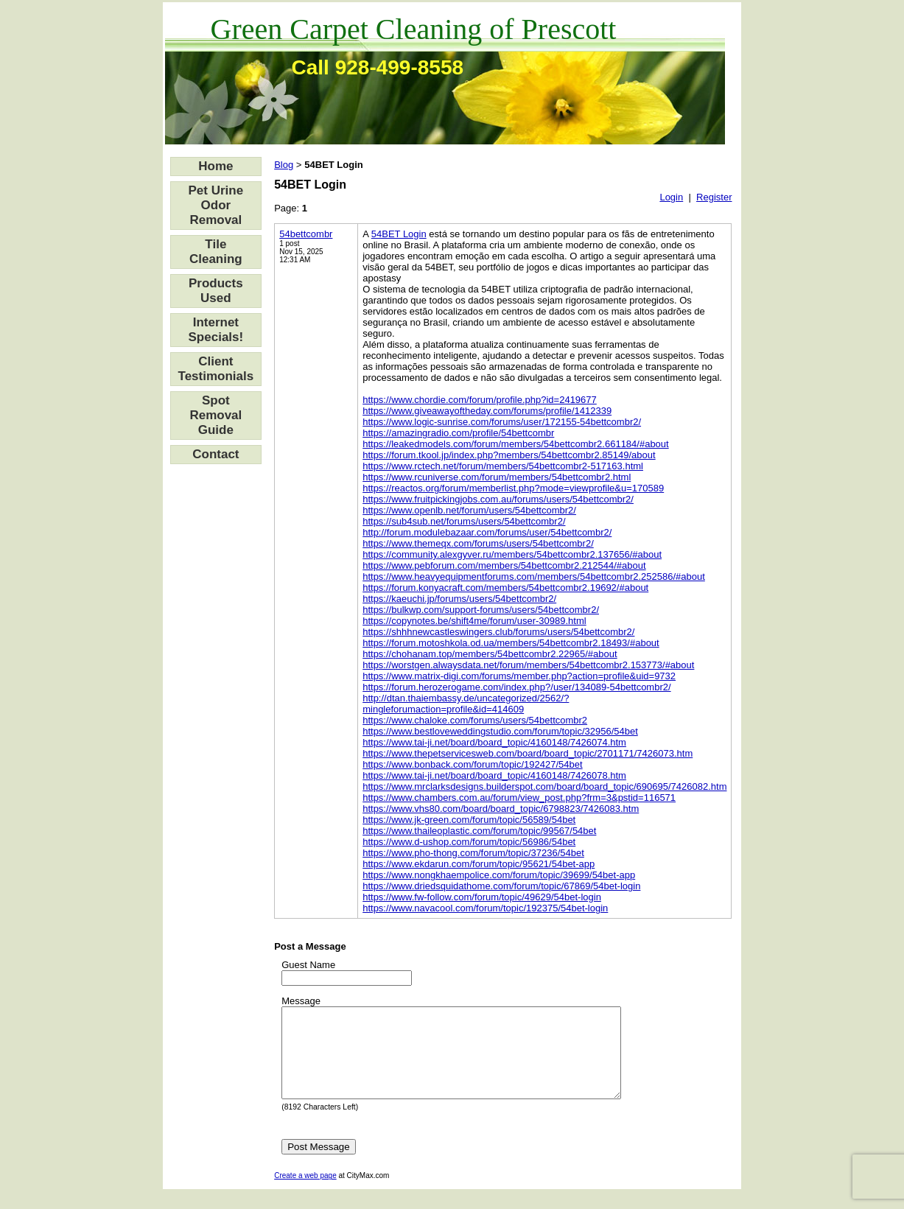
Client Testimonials (216, 368)
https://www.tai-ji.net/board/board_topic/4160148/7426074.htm (494, 742)
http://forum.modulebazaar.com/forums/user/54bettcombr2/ (487, 532)
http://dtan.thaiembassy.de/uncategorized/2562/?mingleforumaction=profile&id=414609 (465, 704)
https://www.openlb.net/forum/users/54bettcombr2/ (469, 510)
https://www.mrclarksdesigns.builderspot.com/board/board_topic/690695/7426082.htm (544, 786)
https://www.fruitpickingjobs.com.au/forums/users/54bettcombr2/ (498, 499)
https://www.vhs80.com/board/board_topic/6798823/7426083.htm (500, 808)
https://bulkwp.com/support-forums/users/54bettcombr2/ (480, 609)
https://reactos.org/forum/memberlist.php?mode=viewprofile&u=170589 (513, 488)
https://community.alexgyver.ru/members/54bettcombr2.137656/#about (512, 554)
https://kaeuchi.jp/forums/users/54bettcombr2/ (459, 598)
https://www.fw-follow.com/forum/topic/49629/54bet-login (481, 897)
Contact (215, 454)
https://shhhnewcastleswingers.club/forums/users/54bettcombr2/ (498, 631)
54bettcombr (305, 233)
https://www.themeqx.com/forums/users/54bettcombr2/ (478, 543)
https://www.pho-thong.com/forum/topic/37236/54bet (473, 852)
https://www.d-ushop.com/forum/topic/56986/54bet (468, 841)
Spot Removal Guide (215, 415)
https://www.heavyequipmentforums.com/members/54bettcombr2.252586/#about (533, 576)
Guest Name (308, 964)
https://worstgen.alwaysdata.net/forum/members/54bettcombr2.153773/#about (528, 664)
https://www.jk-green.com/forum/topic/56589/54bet (468, 819)
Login (671, 197)
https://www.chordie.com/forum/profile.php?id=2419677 (479, 399)
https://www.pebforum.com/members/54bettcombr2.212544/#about (503, 565)
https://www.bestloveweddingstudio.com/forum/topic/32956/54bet (500, 731)
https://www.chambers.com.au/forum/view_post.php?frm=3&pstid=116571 (519, 797)
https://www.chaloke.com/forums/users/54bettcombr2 (474, 720)
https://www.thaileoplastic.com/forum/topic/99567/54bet (479, 830)
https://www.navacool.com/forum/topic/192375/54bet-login (485, 908)
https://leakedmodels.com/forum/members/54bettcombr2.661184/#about (515, 443)
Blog (283, 164)
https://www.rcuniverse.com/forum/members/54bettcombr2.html (496, 477)
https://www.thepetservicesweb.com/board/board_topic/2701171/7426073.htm (527, 753)
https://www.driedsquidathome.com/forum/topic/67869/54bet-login (501, 885)
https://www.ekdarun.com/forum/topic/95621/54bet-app (478, 863)
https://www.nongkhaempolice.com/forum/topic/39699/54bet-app (498, 874)
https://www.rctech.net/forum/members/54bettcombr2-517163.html (502, 466)
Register (714, 197)
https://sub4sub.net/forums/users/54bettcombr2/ (463, 521)
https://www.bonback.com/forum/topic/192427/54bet (472, 764)
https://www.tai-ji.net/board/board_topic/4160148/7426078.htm (494, 775)
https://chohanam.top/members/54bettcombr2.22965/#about (489, 653)
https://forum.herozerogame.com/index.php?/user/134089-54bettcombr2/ (516, 687)
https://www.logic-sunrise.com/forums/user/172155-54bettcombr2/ (501, 421)
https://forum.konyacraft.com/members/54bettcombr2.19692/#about (505, 587)
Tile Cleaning (215, 251)
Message (300, 1000)
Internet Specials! (216, 329)
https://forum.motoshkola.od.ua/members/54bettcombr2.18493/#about (510, 642)
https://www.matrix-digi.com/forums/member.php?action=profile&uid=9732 (519, 675)
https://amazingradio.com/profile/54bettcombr (458, 432)
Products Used (216, 290)
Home (215, 166)
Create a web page (305, 1193)
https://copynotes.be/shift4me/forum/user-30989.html (474, 620)
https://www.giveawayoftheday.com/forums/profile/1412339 (487, 410)
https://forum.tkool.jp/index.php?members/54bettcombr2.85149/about (508, 454)
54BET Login (399, 233)
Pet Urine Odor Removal (216, 205)
